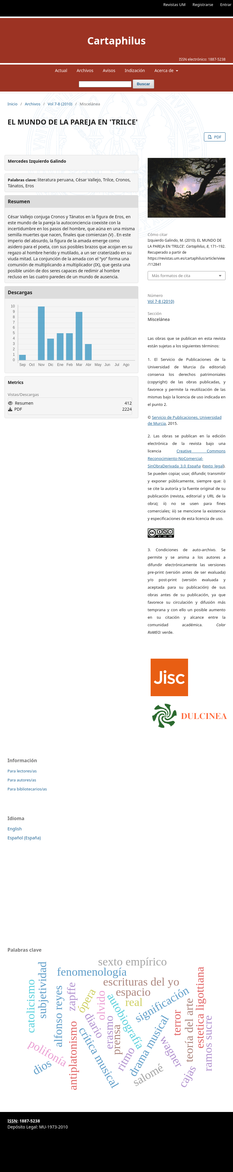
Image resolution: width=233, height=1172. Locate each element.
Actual (61, 70)
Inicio (12, 104)
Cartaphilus (116, 40)
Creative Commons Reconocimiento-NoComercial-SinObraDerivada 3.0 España (187, 458)
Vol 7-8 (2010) (60, 104)
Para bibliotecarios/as (27, 789)
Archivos (85, 70)
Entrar (226, 4)
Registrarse (203, 4)
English (14, 829)
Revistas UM (174, 4)
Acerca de (165, 70)
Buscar (143, 84)
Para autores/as (21, 780)
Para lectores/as (22, 771)
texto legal (213, 466)
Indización (135, 70)
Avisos (109, 70)
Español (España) (24, 838)
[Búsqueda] (105, 84)
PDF (217, 137)
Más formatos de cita (171, 275)
